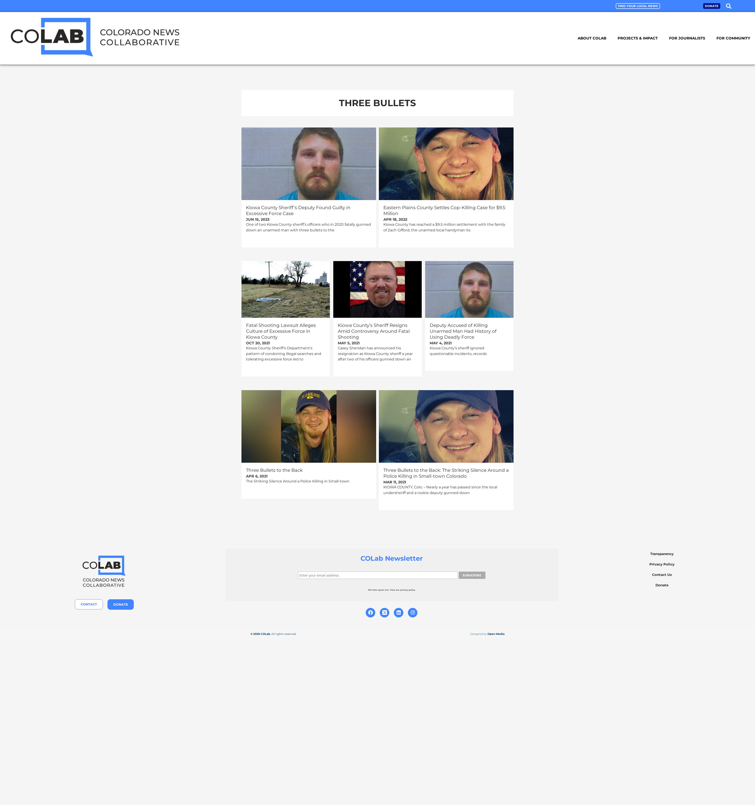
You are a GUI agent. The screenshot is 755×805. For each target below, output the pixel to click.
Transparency (662, 553)
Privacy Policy (662, 564)
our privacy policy (405, 589)
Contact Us (662, 574)
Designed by (487, 633)
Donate (661, 585)
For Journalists (687, 38)
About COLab (592, 38)
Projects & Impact (638, 38)
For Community (733, 38)
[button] (728, 6)
